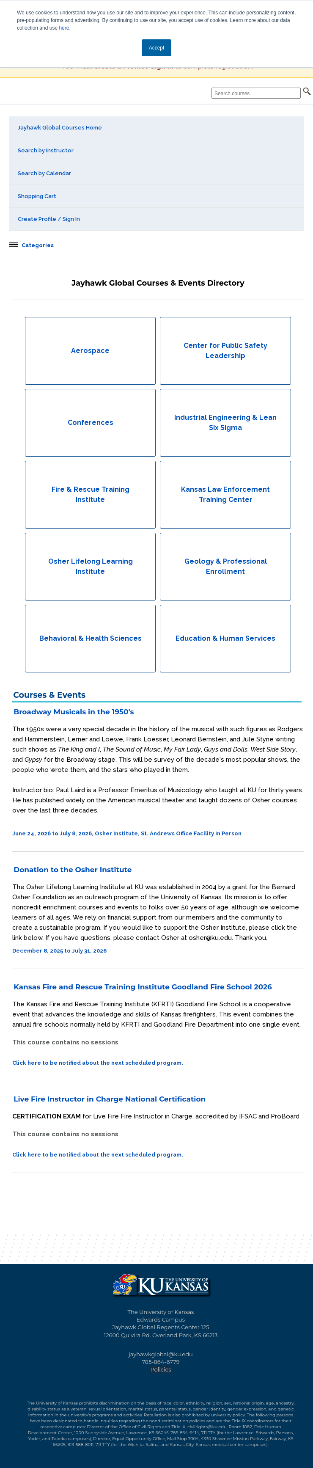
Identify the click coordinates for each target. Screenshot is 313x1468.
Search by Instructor (46, 150)
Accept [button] (157, 48)
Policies (160, 1369)
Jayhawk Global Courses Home (60, 127)
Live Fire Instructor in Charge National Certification (110, 1099)
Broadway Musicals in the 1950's (74, 712)
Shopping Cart (37, 196)
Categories (38, 245)
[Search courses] (256, 93)
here (64, 28)
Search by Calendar (44, 173)
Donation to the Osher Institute (73, 869)
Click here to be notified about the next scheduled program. (97, 1063)
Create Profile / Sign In (49, 219)
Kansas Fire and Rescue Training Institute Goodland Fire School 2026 (143, 987)
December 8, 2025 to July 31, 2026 (59, 950)
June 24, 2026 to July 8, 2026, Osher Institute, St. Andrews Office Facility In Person (127, 833)
